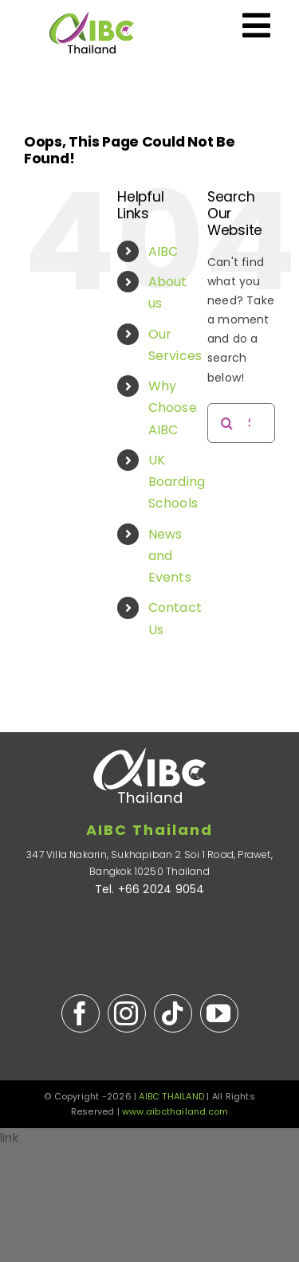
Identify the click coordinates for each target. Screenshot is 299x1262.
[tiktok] (173, 1013)
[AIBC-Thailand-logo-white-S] (150, 738)
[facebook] (80, 1013)
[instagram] (127, 1013)
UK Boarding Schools (177, 481)
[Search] (227, 423)
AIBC (163, 251)
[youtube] (219, 1013)
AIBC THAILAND (171, 1096)
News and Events (169, 555)
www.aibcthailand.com (175, 1111)
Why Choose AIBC (172, 407)
